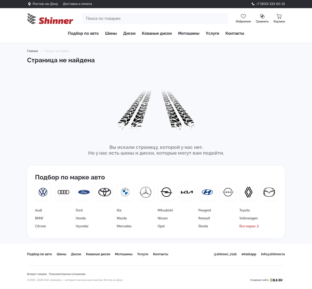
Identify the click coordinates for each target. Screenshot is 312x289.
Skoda (203, 226)
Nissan (163, 218)
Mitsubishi (165, 210)
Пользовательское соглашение (67, 274)
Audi (38, 210)
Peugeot (204, 210)
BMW (39, 218)
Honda (81, 218)
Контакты (234, 33)
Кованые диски (157, 33)
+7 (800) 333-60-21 (270, 4)
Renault (204, 218)
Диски (129, 33)
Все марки (247, 226)
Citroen (40, 226)
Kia (119, 210)
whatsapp (248, 254)
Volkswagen (248, 218)
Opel (161, 226)
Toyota (244, 210)
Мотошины (188, 33)
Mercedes (124, 226)
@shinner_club (225, 254)
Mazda (122, 218)
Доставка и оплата (77, 4)
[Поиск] (155, 18)
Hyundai (82, 226)
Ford (79, 210)
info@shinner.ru (273, 254)
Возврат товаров (37, 274)
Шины (111, 33)
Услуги (212, 33)
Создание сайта (267, 280)
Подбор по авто (83, 33)
